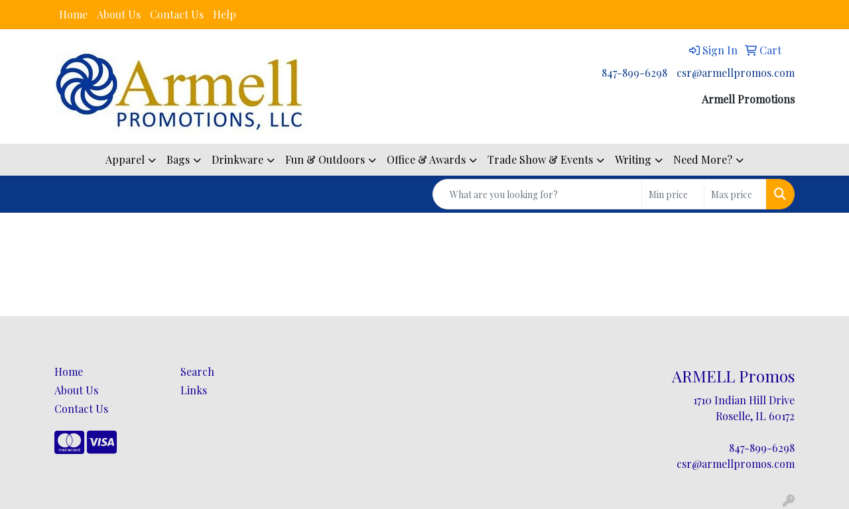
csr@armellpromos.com (736, 73)
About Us (119, 14)
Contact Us (177, 14)
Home (73, 14)
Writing (633, 159)
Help (224, 14)
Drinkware (237, 159)
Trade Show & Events (540, 159)
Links (193, 390)
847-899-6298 (634, 73)
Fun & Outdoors (325, 159)
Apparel (125, 159)
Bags (178, 159)
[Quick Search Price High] (735, 194)
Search (197, 371)
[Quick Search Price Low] (672, 194)
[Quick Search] (537, 194)
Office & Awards (426, 159)
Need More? (702, 159)
